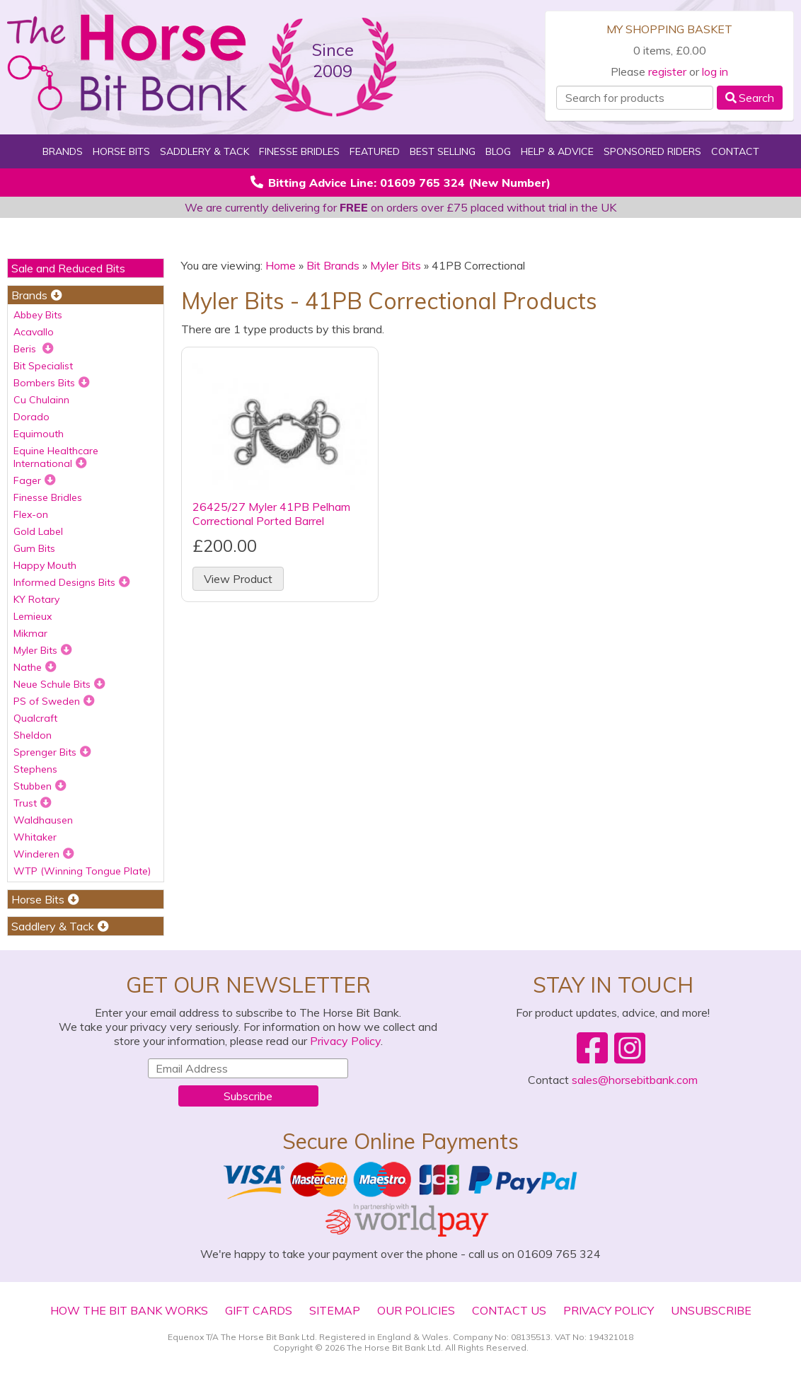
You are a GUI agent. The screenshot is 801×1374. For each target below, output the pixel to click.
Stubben (40, 786)
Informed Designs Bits (71, 582)
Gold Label (38, 531)
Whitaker (35, 837)
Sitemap (334, 1310)
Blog (498, 151)
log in (715, 71)
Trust (32, 803)
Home (280, 265)
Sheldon (32, 735)
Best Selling (443, 151)
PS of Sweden (54, 701)
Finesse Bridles (299, 151)
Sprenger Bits (52, 752)
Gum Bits (34, 548)
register (667, 71)
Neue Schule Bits (59, 684)
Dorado (31, 416)
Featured (375, 151)
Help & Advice (557, 151)
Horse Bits (121, 151)
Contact (735, 151)
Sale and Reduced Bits (68, 268)
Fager (34, 480)
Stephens (35, 769)
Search (749, 98)
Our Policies (416, 1310)
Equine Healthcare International (55, 457)
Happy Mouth (44, 565)
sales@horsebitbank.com (635, 1080)
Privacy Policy (345, 1041)
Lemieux (32, 616)
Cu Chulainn (41, 399)
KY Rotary (36, 599)
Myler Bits (42, 650)
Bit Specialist (43, 365)
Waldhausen (43, 820)
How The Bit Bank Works (129, 1310)
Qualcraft (35, 718)
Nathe (35, 667)
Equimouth (38, 433)
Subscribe (248, 1096)
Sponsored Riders (652, 151)
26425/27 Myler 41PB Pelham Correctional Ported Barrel (271, 514)
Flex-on (30, 514)
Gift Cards (258, 1310)
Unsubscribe (711, 1310)
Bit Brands (332, 265)
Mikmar (30, 633)
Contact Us (509, 1310)
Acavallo (33, 331)
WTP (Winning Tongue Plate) (82, 871)
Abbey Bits (37, 314)
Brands (62, 151)
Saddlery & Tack (204, 151)
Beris (33, 348)
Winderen (43, 854)
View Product (238, 579)
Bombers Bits (51, 382)
